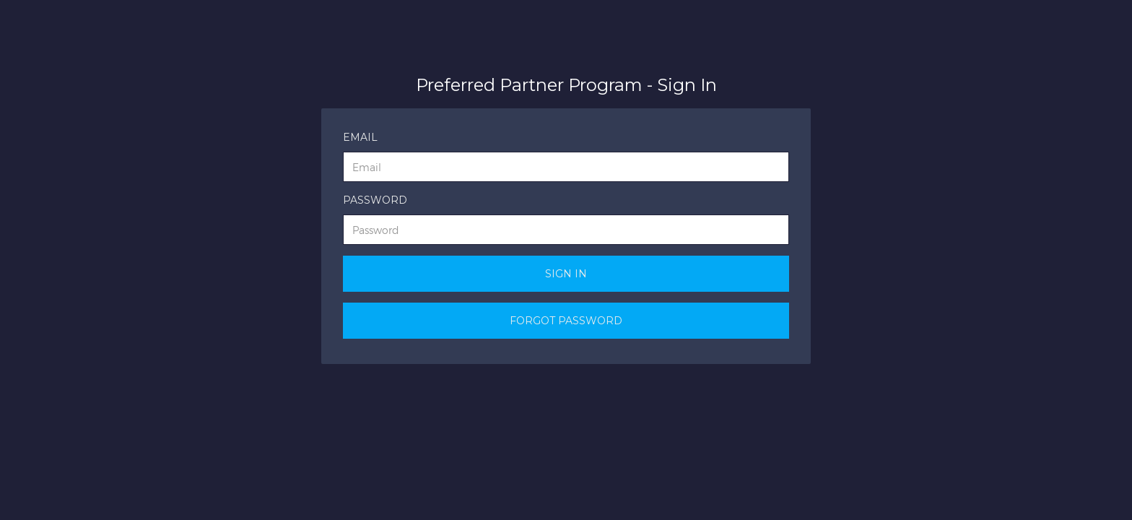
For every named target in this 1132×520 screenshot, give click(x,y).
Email (360, 137)
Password (375, 200)
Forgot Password (566, 320)
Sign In (566, 273)
